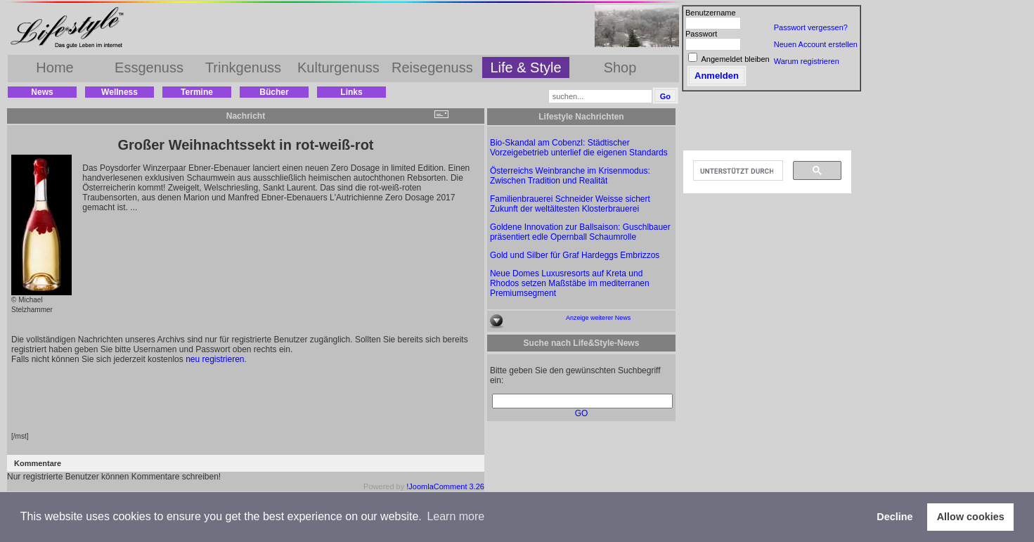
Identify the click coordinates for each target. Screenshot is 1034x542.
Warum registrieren (806, 61)
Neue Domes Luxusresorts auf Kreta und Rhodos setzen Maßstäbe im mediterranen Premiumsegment (570, 283)
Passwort (701, 34)
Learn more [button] (455, 516)
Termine (197, 92)
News (42, 92)
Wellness (119, 92)
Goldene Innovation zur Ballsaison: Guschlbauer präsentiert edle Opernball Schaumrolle (580, 232)
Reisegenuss (432, 67)
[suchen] (736, 170)
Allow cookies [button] (970, 516)
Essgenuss (149, 67)
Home (54, 67)
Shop (620, 67)
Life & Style (525, 67)
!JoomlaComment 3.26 (445, 486)
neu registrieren (215, 359)
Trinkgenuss (243, 67)
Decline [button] (894, 516)
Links (351, 92)
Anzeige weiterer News (598, 317)
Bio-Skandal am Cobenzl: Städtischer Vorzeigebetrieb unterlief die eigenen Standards (579, 147)
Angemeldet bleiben (735, 59)
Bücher (273, 92)
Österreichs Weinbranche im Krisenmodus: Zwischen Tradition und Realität (570, 176)
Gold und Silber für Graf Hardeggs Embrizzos (574, 255)
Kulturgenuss (338, 67)
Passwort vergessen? (811, 27)
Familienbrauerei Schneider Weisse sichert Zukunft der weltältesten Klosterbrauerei (570, 204)
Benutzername (710, 12)
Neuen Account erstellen (816, 44)
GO (581, 413)
